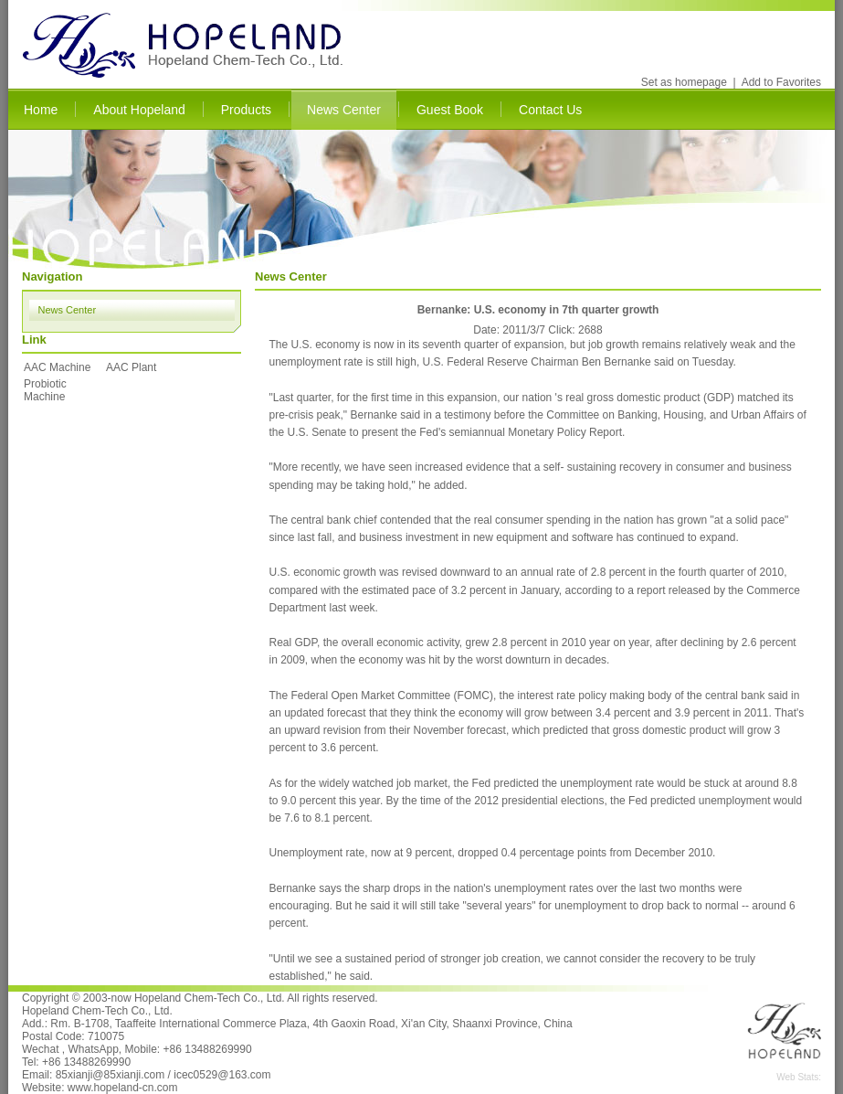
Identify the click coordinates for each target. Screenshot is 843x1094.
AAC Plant (131, 367)
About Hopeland (138, 109)
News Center (344, 109)
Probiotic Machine (45, 390)
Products (246, 109)
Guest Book (449, 109)
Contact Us (550, 109)
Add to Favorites (781, 82)
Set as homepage (684, 82)
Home (41, 109)
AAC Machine (57, 367)
